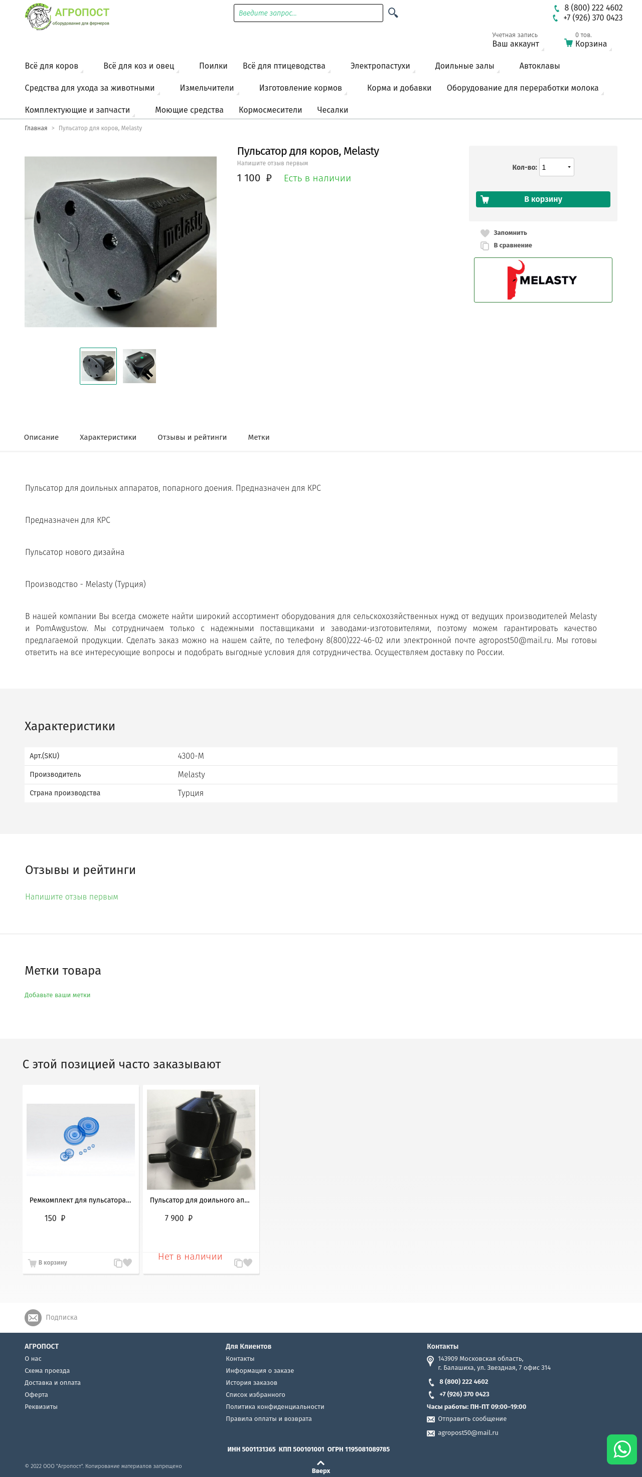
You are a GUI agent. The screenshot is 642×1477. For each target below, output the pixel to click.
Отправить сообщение (472, 1418)
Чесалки (333, 110)
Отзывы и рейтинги (192, 437)
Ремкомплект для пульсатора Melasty (81, 1200)
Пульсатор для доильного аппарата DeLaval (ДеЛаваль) (201, 1200)
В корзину (53, 1262)
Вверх (321, 1470)
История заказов (251, 1382)
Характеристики (108, 437)
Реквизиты (41, 1406)
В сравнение (513, 245)
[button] (98, 366)
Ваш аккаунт (522, 42)
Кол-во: (525, 167)
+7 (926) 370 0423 (458, 1394)
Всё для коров (52, 66)
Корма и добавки (399, 88)
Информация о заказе (260, 1370)
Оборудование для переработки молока (523, 88)
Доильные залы (465, 66)
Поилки (213, 66)
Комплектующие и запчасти (77, 110)
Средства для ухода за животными (90, 88)
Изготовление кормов (300, 88)
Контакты (240, 1358)
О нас (33, 1358)
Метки (259, 437)
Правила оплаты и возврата (268, 1418)
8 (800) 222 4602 (457, 1381)
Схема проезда (47, 1370)
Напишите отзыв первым (272, 163)
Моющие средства (189, 110)
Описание (41, 437)
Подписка (61, 1317)
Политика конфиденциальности (275, 1406)
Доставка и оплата (53, 1382)
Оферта (36, 1394)
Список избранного (255, 1394)
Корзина (594, 42)
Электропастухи (380, 66)
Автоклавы (540, 66)
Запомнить (510, 232)
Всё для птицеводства (284, 66)
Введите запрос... (268, 13)
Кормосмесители (270, 110)
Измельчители (207, 88)
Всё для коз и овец (138, 66)
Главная (36, 128)
